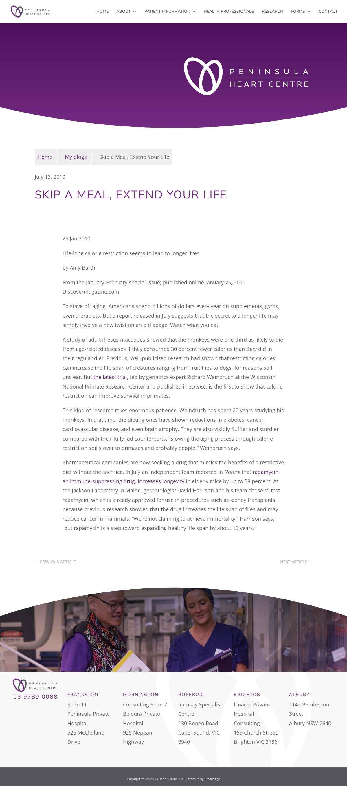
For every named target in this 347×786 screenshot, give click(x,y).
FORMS (298, 12)
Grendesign (212, 779)
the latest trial (110, 376)
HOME (102, 12)
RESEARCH (272, 12)
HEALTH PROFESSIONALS (229, 12)
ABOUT (123, 12)
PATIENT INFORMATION (167, 12)
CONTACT (328, 12)
